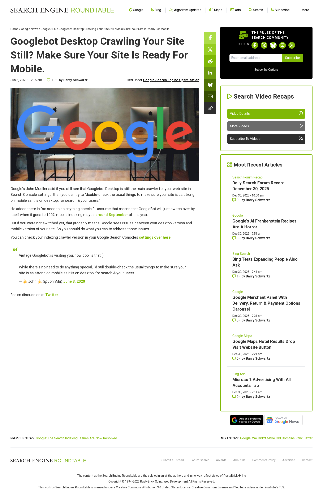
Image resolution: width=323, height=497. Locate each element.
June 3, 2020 (74, 281)
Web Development (176, 481)
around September (111, 214)
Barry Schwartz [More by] (75, 80)
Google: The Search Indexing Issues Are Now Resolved (76, 438)
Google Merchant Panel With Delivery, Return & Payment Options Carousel (266, 303)
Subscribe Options (266, 69)
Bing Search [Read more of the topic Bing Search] (241, 254)
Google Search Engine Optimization (171, 80)
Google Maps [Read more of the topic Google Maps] (242, 336)
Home (14, 29)
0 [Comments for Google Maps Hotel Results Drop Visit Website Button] (235, 358)
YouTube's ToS (274, 487)
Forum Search (200, 460)
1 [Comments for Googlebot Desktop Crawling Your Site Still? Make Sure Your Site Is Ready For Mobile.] (50, 80)
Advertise (288, 460)
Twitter (51, 295)
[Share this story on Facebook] (210, 38)
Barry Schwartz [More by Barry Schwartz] (258, 200)
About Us (239, 460)
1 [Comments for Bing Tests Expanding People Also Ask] (235, 276)
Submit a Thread (173, 460)
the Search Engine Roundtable (117, 475)
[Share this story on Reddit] (210, 61)
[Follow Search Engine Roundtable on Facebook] (254, 45)
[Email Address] (255, 58)
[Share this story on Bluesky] (210, 85)
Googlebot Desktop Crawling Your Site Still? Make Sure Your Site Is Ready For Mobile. (114, 29)
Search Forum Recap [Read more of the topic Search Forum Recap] (247, 177)
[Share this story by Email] (210, 96)
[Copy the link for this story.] (210, 108)
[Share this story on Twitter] (210, 49)
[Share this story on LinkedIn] (210, 73)
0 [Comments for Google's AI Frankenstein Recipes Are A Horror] (235, 238)
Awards (221, 460)
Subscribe (292, 58)
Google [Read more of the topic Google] (237, 215)
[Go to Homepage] (62, 10)
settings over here (155, 237)
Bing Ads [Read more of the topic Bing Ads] (239, 374)
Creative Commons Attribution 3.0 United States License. (153, 487)
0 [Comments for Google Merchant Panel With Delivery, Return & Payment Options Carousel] (235, 320)
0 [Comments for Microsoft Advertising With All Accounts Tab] (235, 397)
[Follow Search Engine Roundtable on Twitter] (264, 45)
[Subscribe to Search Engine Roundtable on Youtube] (282, 45)
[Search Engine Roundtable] (48, 462)
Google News (29, 29)
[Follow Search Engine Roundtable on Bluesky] (273, 45)
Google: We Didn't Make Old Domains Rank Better (276, 438)
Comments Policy (264, 460)
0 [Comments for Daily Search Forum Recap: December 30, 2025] (235, 200)
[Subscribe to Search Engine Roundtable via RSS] (291, 45)
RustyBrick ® (148, 481)
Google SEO (48, 29)
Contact (307, 460)
